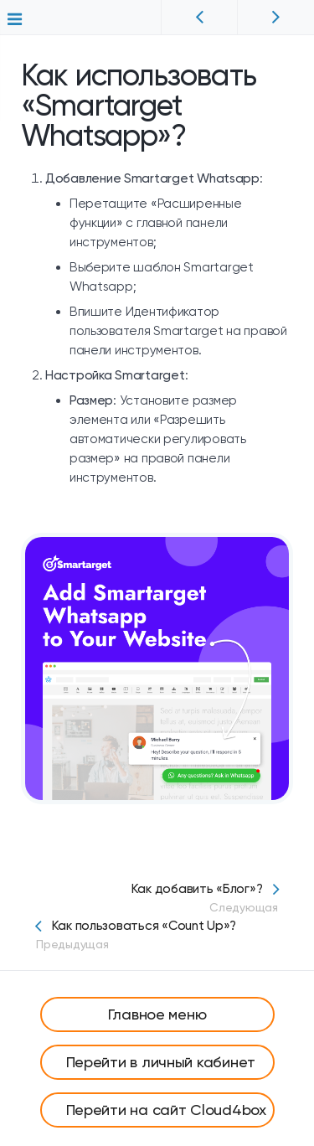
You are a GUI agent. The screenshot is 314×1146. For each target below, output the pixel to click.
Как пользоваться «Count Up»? (157, 934)
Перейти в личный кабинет (161, 1062)
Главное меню (157, 1014)
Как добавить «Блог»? (157, 898)
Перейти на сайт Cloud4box (166, 1109)
